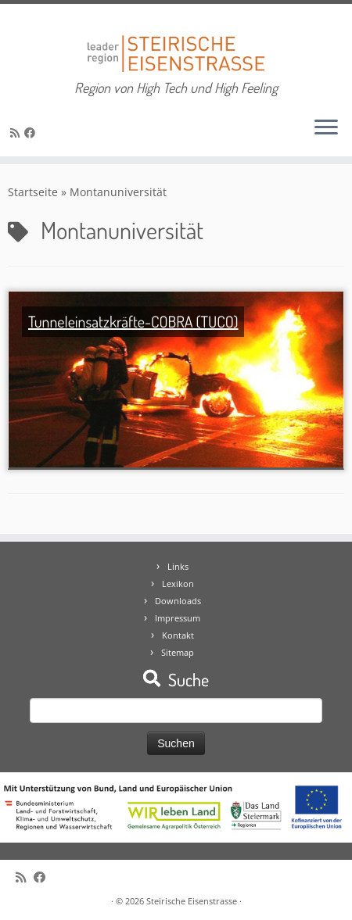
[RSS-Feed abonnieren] (17, 132)
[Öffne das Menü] (326, 128)
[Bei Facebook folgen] (32, 132)
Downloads (178, 601)
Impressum (177, 618)
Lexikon (178, 583)
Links (178, 566)
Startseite (33, 191)
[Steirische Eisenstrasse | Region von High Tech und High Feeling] (176, 42)
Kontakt (178, 635)
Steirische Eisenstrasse (191, 901)
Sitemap (177, 652)
